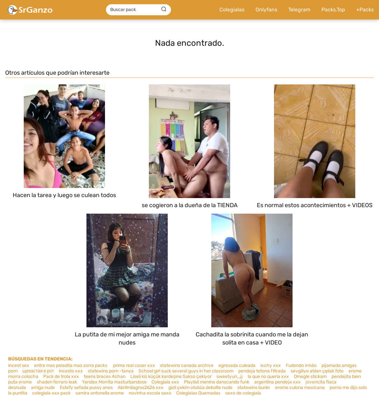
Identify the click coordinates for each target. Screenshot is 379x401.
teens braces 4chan (104, 376)
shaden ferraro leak (57, 382)
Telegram (299, 9)
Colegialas (231, 9)
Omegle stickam (310, 376)
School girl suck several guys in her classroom (185, 371)
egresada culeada (236, 365)
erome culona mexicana (300, 387)
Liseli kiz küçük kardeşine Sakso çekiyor (171, 376)
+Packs (365, 9)
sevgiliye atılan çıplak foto (317, 371)
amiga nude (43, 387)
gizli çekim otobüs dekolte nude (200, 387)
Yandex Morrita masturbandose (114, 382)
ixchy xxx (270, 365)
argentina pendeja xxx (277, 382)
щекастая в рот (38, 371)
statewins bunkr (253, 387)
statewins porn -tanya (111, 371)
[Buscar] (164, 9)
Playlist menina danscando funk (216, 382)
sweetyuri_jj (229, 376)
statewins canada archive (187, 365)
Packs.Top (333, 9)
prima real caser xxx (133, 365)
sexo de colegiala (243, 393)
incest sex (18, 365)
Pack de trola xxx (61, 376)
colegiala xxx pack (51, 393)
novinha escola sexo (150, 393)
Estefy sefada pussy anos (86, 387)
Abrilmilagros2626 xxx (140, 387)
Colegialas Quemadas (198, 393)
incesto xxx (71, 371)
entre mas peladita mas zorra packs (70, 365)
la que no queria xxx (268, 376)
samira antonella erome (99, 393)
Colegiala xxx (165, 382)
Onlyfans (266, 9)
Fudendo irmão (301, 365)
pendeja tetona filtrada (262, 371)
